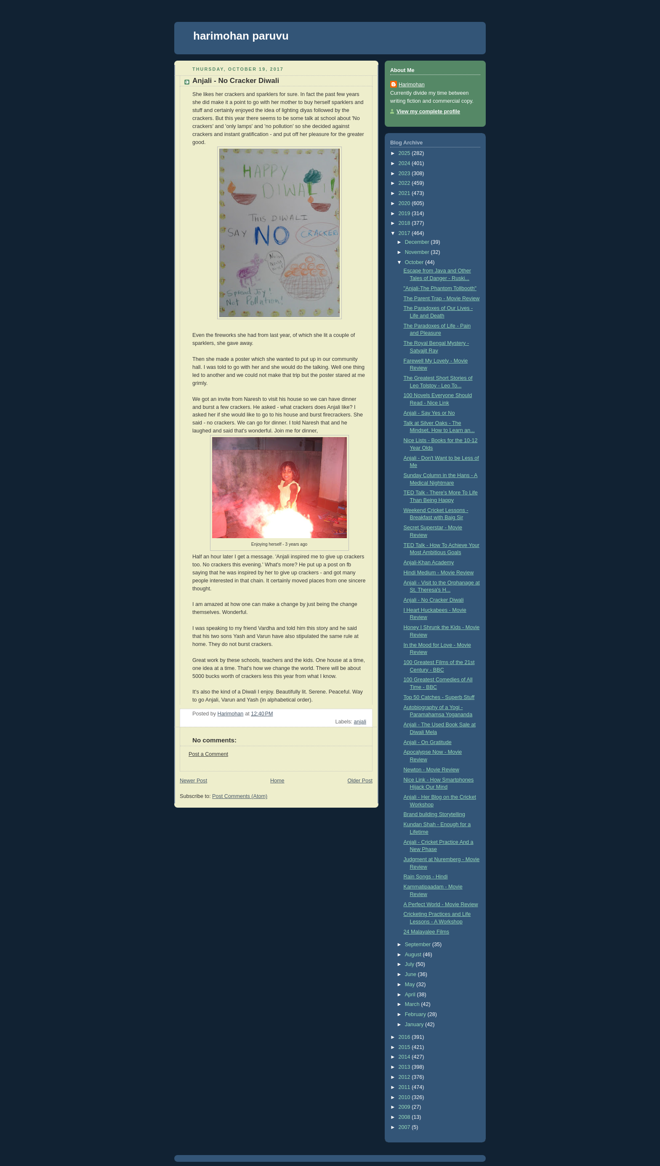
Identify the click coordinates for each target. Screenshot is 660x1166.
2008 (405, 1117)
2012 (405, 1077)
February (416, 1014)
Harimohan (412, 85)
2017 (405, 233)
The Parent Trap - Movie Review (442, 299)
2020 (405, 203)
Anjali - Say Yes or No (429, 413)
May (410, 984)
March (413, 1004)
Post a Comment (208, 754)
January (415, 1024)
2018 (405, 223)
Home (277, 781)
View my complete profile (428, 112)
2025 (405, 153)
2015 (405, 1047)
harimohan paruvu (241, 35)
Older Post (360, 781)
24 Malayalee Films (427, 932)
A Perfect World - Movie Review (441, 904)
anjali (360, 722)
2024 (405, 163)
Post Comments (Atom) (239, 796)
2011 (405, 1087)
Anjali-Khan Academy (429, 563)
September (418, 944)
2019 (405, 213)
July (410, 964)
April (411, 995)
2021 (405, 193)
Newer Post (193, 781)
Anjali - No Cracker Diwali (434, 600)
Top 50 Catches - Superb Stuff (439, 697)
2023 (405, 173)
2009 (405, 1107)
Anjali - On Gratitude (428, 742)
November (418, 252)
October (415, 262)
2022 (405, 183)
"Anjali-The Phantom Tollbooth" (440, 288)
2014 (405, 1057)
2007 (405, 1127)
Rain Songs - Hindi (426, 877)
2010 (405, 1097)
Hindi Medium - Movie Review (439, 573)
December (418, 242)
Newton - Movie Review (431, 770)
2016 (405, 1037)
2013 (405, 1067)
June (411, 974)
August (414, 955)
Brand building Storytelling (435, 814)
